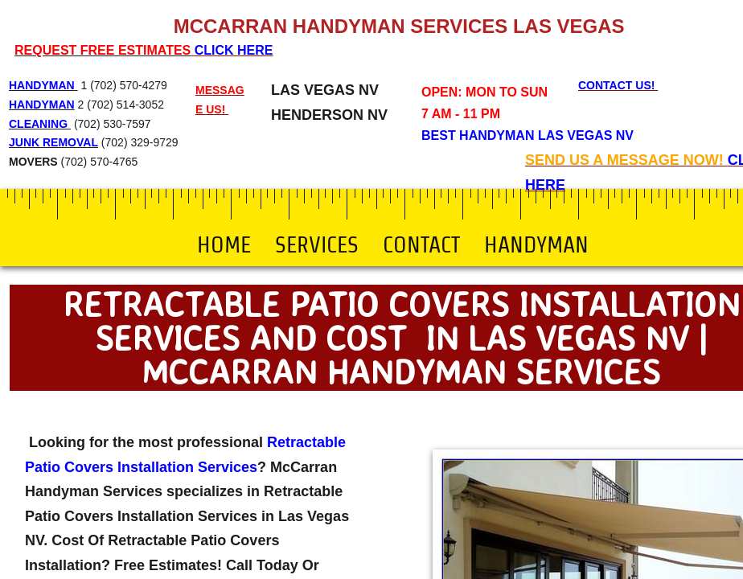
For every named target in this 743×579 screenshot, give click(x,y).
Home (224, 244)
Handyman (536, 244)
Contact (421, 244)
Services (317, 244)
